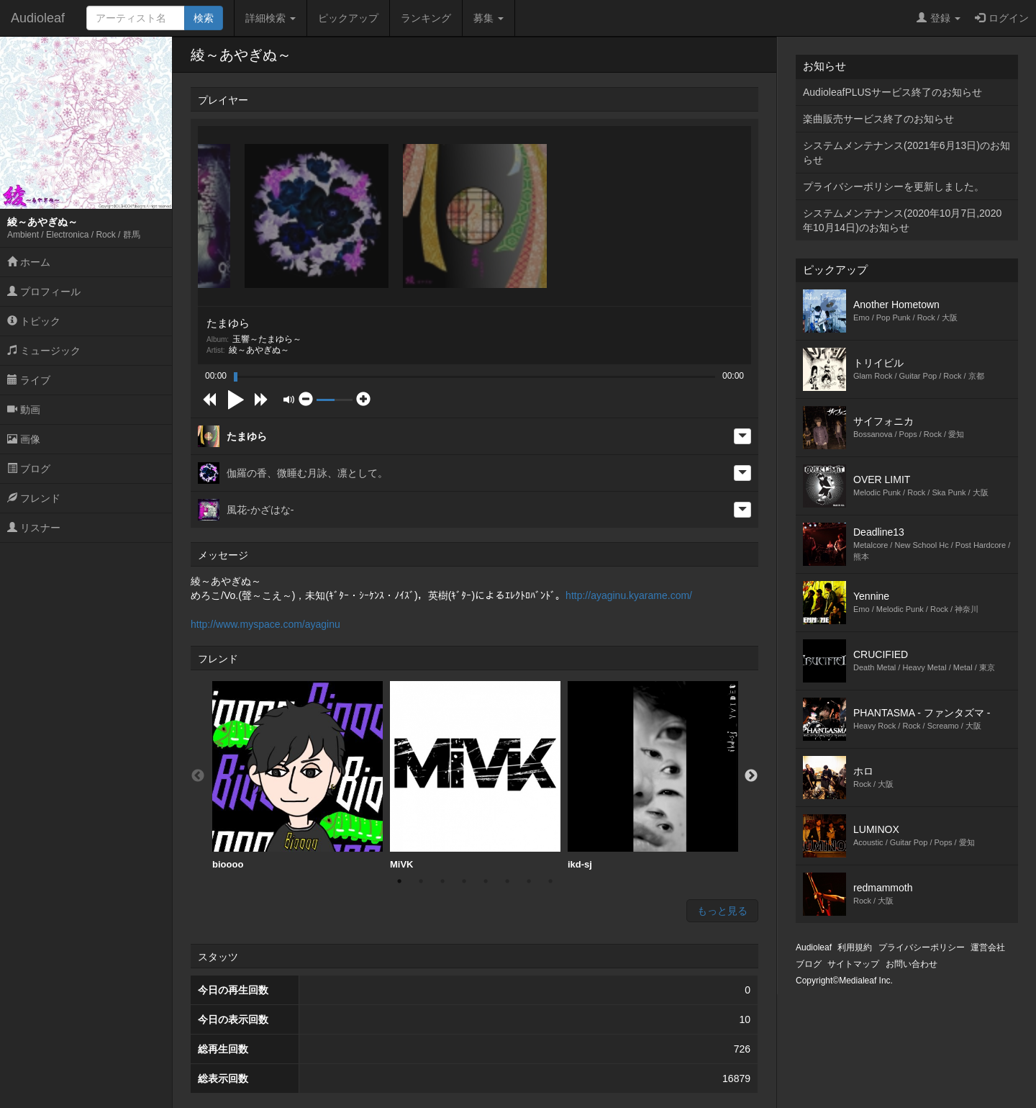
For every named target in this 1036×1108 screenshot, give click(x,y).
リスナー (33, 527)
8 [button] (550, 881)
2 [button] (421, 881)
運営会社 (988, 947)
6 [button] (507, 881)
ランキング (426, 18)
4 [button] (464, 881)
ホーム (28, 262)
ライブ (28, 380)
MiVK (475, 775)
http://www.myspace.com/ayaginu (265, 624)
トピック (33, 321)
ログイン (1002, 18)
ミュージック (44, 350)
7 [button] (529, 881)
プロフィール (44, 291)
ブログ (28, 468)
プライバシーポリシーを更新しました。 (893, 186)
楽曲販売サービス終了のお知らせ (878, 119)
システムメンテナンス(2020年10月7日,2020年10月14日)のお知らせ (902, 220)
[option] (297, 775)
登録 (938, 18)
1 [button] (399, 881)
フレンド (33, 498)
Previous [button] (198, 776)
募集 (488, 18)
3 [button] (442, 881)
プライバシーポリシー (921, 947)
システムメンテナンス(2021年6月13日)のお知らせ (906, 153)
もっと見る (722, 910)
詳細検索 (270, 18)
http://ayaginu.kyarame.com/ (628, 595)
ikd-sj (653, 775)
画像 (23, 439)
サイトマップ (853, 964)
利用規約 (854, 947)
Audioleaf (38, 18)
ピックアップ (348, 18)
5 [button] (485, 881)
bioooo (297, 775)
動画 (23, 409)
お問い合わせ (911, 964)
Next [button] (751, 776)
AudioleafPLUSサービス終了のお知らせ (892, 92)
